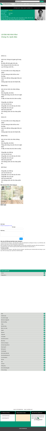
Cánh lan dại (3, 316)
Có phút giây (3, 352)
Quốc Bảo (11, 10)
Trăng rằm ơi (3, 276)
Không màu (3, 366)
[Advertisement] (12, 214)
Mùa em (2, 333)
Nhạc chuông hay (28, 410)
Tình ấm (2, 364)
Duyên (2, 331)
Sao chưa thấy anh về (5, 356)
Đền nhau (3, 341)
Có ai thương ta (4, 358)
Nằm (2, 314)
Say (2, 362)
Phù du (2, 360)
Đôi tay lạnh (3, 350)
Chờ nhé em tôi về (4, 339)
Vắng (2, 325)
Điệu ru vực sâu (4, 329)
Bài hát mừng (3, 327)
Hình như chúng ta (4, 343)
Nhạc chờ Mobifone (18, 410)
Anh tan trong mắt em (5, 345)
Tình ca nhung (4, 370)
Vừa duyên (3, 337)
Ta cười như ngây (4, 318)
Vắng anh (3, 335)
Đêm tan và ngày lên (5, 320)
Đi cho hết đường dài (5, 368)
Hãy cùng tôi (3, 347)
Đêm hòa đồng (4, 322)
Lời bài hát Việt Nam (6, 416)
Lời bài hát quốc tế (5, 419)
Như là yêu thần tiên (5, 354)
